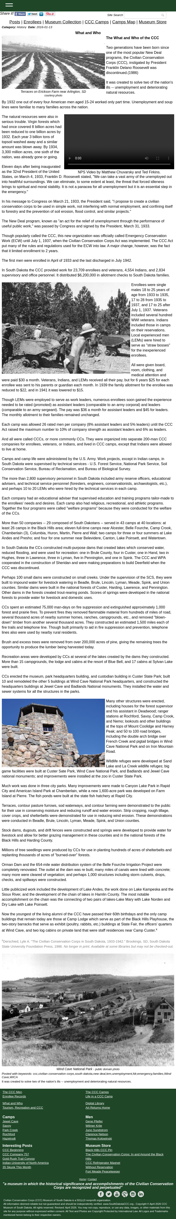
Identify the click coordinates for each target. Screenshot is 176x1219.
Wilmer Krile (93, 1125)
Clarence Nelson (96, 1134)
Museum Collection (63, 21)
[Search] (145, 15)
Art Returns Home (97, 1107)
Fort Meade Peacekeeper (102, 1171)
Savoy (7, 1125)
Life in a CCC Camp (99, 1096)
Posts (14, 21)
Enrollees (32, 21)
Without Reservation (99, 1167)
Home (82, 1179)
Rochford (9, 1134)
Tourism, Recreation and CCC (23, 1107)
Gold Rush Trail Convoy (19, 1158)
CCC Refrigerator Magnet (102, 1162)
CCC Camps (97, 21)
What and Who (13, 1103)
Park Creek (10, 1130)
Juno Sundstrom (96, 1130)
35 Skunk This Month (17, 1167)
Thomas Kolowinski (98, 1138)
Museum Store (153, 21)
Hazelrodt (9, 1138)
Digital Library (94, 1103)
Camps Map (123, 21)
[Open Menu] (9, 4)
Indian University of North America (26, 1162)
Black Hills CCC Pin (98, 1150)
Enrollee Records (14, 1096)
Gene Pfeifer (94, 1121)
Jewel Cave (10, 1121)
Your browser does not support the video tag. (119, 141)
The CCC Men (12, 1092)
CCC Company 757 (16, 1154)
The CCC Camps (97, 1092)
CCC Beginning (13, 1150)
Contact (92, 1179)
